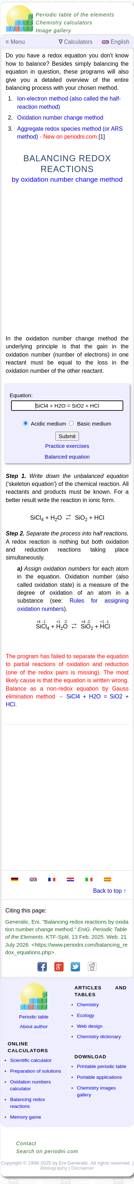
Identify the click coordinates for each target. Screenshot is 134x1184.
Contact (26, 1143)
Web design (90, 1026)
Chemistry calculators (64, 22)
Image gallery (53, 30)
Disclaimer (82, 1168)
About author (34, 1026)
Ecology (85, 1015)
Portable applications (99, 1077)
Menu (15, 42)
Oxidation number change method (60, 118)
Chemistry (88, 1004)
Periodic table (33, 1017)
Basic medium (93, 424)
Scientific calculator (30, 1060)
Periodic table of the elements (75, 15)
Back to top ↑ (109, 891)
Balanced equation (67, 457)
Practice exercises (67, 446)
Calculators (76, 42)
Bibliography (53, 1168)
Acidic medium (49, 424)
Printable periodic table (101, 1066)
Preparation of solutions (35, 1071)
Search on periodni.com (47, 1151)
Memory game (25, 1117)
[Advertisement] (67, 260)
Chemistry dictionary (99, 1036)
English (115, 42)
